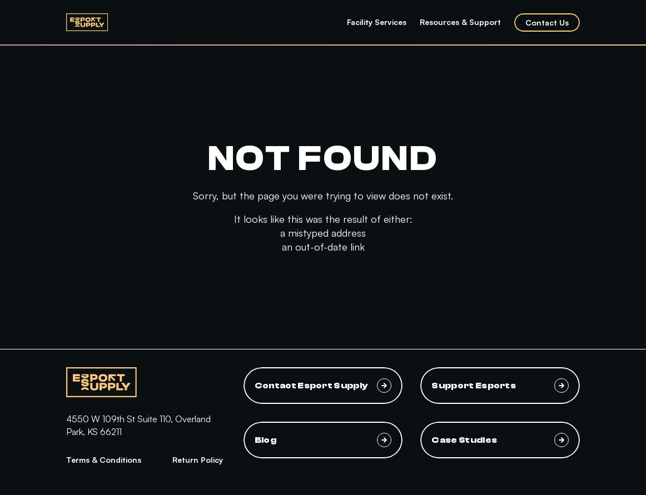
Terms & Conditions (103, 459)
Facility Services (376, 22)
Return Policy (197, 459)
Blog (323, 440)
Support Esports (500, 385)
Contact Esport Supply (323, 385)
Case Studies (500, 440)
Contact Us (547, 22)
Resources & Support (460, 22)
